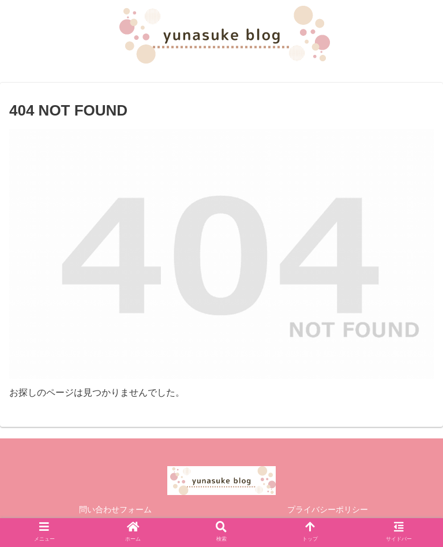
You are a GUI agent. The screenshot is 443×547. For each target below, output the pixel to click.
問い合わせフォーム (115, 509)
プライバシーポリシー (327, 509)
